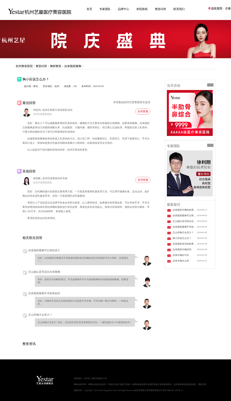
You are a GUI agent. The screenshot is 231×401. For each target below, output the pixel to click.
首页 (89, 9)
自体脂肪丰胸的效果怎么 (185, 210)
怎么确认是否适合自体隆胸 (44, 271)
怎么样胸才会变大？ (40, 314)
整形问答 (160, 9)
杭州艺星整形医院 (42, 114)
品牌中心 (123, 9)
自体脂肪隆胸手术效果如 (185, 227)
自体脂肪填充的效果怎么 (185, 244)
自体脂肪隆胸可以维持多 (185, 215)
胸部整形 (55, 66)
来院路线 (142, 9)
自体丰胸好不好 (181, 255)
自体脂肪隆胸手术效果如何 (44, 293)
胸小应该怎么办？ (182, 238)
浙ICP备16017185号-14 (173, 390)
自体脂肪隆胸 (72, 66)
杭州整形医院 (24, 66)
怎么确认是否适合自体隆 (185, 221)
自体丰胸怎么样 (181, 261)
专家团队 (105, 9)
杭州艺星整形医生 (134, 102)
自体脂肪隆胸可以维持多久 (44, 250)
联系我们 (179, 9)
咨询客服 (143, 111)
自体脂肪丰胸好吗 (182, 249)
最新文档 (202, 384)
